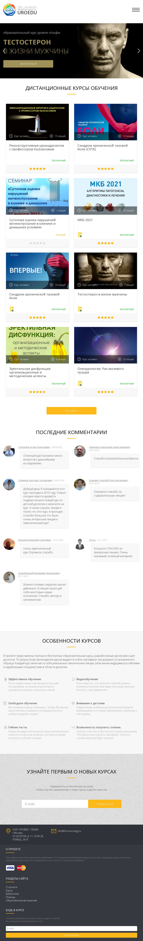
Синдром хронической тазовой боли (34, 296)
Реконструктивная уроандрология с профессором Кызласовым (36, 147)
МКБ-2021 (85, 220)
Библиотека (12, 893)
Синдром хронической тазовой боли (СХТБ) (102, 147)
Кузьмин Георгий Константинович (108, 480)
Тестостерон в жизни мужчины (102, 294)
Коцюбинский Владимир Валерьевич (39, 573)
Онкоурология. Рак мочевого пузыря (100, 370)
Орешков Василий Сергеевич (34, 539)
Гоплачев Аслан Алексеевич (34, 447)
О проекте (11, 887)
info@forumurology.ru (69, 831)
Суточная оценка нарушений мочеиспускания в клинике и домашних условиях (32, 223)
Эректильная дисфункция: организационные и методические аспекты (30, 372)
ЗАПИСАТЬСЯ (28, 64)
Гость (92, 539)
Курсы (9, 890)
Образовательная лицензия (21, 900)
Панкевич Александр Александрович (109, 447)
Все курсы (71, 410)
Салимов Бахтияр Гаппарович (35, 480)
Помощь (10, 897)
